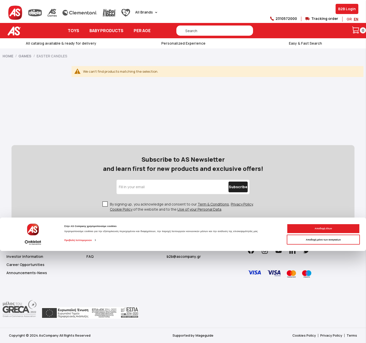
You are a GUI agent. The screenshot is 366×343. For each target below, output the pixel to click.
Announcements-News (26, 272)
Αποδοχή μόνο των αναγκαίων (323, 331)
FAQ (90, 256)
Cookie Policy (121, 209)
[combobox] (214, 31)
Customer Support (102, 248)
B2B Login (347, 8)
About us (14, 248)
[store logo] (30, 31)
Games (25, 56)
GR (349, 19)
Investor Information (24, 256)
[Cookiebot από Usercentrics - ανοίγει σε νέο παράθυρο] (33, 334)
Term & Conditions (213, 204)
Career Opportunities (25, 264)
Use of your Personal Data (199, 209)
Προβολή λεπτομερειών (78, 332)
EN (356, 19)
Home (8, 56)
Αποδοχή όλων (323, 320)
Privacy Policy (242, 204)
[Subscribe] (227, 187)
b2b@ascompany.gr (184, 256)
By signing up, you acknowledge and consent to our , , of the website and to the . (182, 207)
